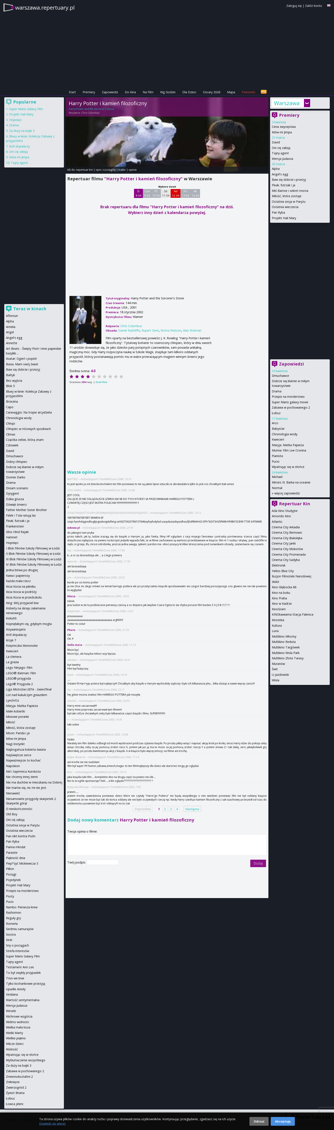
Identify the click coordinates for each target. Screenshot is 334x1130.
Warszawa (286, 103)
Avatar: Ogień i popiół (21, 359)
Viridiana (12, 994)
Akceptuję (283, 1121)
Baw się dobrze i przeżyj (289, 180)
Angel (10, 332)
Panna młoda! (15, 847)
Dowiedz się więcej (52, 1123)
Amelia (10, 327)
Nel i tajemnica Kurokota (23, 771)
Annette (11, 343)
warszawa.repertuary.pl (45, 7)
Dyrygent (12, 493)
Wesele (11, 1011)
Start (72, 92)
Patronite (248, 92)
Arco (275, 423)
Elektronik (278, 565)
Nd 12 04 (175, 193)
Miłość (10, 722)
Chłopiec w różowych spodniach (28, 429)
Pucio (275, 461)
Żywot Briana (15, 1093)
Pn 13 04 (185, 193)
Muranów (278, 664)
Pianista (277, 456)
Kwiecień (278, 439)
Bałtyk (10, 375)
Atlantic (277, 522)
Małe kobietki (15, 711)
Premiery (89, 92)
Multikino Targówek (286, 647)
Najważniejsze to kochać (23, 760)
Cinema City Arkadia (286, 527)
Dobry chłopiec (16, 462)
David (276, 142)
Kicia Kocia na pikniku (21, 586)
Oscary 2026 (211, 92)
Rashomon (13, 912)
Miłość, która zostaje (286, 196)
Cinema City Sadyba (286, 560)
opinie (133, 170)
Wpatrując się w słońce (288, 467)
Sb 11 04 (166, 193)
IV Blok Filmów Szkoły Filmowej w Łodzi (34, 564)
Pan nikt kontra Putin (20, 836)
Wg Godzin (168, 92)
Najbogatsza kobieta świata (26, 749)
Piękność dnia (15, 858)
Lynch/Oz (12, 700)
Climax (10, 434)
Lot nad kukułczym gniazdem (26, 695)
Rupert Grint (150, 330)
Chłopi (10, 423)
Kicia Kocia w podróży (21, 592)
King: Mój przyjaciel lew (22, 603)
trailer (122, 170)
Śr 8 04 (138, 193)
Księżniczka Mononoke (22, 646)
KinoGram (279, 609)
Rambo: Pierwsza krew (21, 907)
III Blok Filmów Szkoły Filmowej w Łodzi (33, 559)
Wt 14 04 (195, 193)
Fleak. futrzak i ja (283, 185)
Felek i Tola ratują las (21, 515)
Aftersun (12, 316)
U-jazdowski (280, 675)
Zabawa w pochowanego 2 (291, 407)
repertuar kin (84, 170)
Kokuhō (11, 618)
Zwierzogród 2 (16, 1087)
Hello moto (74, 645)
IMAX (275, 582)
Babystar (278, 429)
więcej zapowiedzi (287, 493)
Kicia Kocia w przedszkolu (24, 597)
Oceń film (101, 382)
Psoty (10, 896)
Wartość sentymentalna (22, 1000)
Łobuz (276, 413)
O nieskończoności (19, 809)
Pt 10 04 (156, 193)
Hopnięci (15, 120)
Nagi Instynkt (15, 744)
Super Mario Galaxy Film (26, 109)
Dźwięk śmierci (16, 504)
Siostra (11, 934)
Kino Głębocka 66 (284, 587)
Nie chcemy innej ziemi (22, 777)
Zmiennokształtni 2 (19, 1077)
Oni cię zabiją (281, 148)
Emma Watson (171, 330)
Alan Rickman (192, 330)
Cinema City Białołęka (287, 538)
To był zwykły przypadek (23, 973)
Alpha (276, 169)
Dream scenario (17, 488)
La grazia (12, 662)
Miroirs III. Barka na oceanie (291, 482)
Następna (192, 809)
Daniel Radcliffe (129, 330)
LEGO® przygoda (18, 678)
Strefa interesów (17, 951)
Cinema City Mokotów (287, 549)
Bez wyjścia (14, 381)
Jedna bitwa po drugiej (22, 570)
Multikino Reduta (284, 642)
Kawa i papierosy (18, 576)
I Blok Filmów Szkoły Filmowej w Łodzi (33, 548)
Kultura (277, 625)
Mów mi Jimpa (282, 132)
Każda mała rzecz (18, 581)
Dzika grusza (15, 499)
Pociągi (11, 874)
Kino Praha (279, 598)
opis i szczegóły (106, 170)
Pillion (10, 869)
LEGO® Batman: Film (21, 673)
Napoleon (13, 766)
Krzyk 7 (11, 640)
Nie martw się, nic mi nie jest (26, 788)
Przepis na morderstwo (288, 397)
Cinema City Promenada (289, 554)
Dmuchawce (280, 376)
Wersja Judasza (282, 159)
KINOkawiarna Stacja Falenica (292, 614)
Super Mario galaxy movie (290, 402)
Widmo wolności (17, 1022)
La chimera (13, 657)
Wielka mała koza (18, 1027)
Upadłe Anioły (16, 989)
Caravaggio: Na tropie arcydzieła (29, 412)
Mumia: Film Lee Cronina (289, 450)
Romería (12, 924)
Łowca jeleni (14, 1104)
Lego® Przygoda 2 (19, 684)
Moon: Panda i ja (18, 733)
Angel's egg (280, 174)
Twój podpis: (77, 862)
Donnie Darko (15, 477)
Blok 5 (10, 386)
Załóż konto (313, 6)
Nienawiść (13, 793)
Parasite (11, 852)
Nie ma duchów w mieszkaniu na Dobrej (34, 782)
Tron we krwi (15, 978)
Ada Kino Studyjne (285, 511)
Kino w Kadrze (282, 603)
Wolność (12, 1049)
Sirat (9, 940)
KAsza (71, 596)
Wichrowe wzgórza (19, 1016)
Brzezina (12, 401)
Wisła (275, 680)
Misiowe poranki (17, 717)
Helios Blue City (283, 571)
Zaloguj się (294, 6)
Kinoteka (278, 620)
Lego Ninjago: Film (19, 667)
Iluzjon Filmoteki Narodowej (291, 576)
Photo (71, 630)
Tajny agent (280, 153)
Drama (276, 391)
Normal (277, 488)
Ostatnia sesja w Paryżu (288, 201)
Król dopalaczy (19, 146)
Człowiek (12, 445)
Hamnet (11, 537)
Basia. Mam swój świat (22, 364)
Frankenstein (15, 526)
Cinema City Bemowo (287, 532)
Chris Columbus (90, 113)
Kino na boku (281, 593)
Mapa (231, 92)
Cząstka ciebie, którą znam (25, 440)
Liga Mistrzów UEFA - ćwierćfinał (29, 689)
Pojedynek (13, 880)
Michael (277, 477)
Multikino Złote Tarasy (288, 658)
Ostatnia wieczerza (285, 207)
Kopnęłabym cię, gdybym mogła (29, 624)
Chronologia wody (284, 434)
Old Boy (11, 814)
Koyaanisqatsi (16, 629)
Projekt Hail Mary (284, 218)
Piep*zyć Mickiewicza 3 (22, 863)
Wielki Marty (14, 1033)
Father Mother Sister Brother (26, 510)
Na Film (148, 92)
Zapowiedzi (110, 92)
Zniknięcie (13, 1082)
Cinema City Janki (284, 543)
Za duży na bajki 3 (22, 131)
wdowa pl (73, 528)
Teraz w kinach (29, 309)
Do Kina (130, 92)
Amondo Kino (281, 516)
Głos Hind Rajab (17, 532)
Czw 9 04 (147, 193)
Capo (9, 407)
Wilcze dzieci (14, 1044)
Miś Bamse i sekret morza (290, 191)
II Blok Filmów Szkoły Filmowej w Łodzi (33, 554)
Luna (275, 631)
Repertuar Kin (294, 504)
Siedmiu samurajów (19, 929)
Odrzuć (259, 1121)
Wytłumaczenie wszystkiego (25, 1060)
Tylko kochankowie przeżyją (25, 983)
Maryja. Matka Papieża (288, 445)
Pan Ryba (278, 212)
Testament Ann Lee (20, 967)
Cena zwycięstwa (284, 127)
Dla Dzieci (189, 92)
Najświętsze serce (18, 755)
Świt (275, 669)
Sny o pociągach (17, 945)
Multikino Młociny (284, 636)
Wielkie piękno (16, 1038)
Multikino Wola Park (285, 653)
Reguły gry (13, 918)
